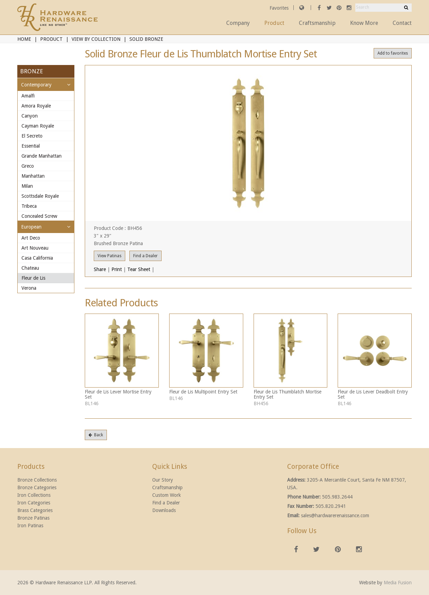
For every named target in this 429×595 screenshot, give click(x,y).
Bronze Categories (36, 487)
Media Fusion (398, 582)
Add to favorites (392, 53)
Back (96, 435)
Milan (27, 186)
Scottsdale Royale (40, 196)
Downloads (164, 510)
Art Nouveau (34, 248)
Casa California (37, 258)
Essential (30, 146)
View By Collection (96, 39)
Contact (402, 23)
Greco (27, 166)
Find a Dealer (145, 255)
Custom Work (166, 495)
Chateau (30, 268)
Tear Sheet (138, 269)
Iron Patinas (30, 525)
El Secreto (32, 136)
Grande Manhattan (41, 156)
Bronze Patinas (33, 518)
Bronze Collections (37, 480)
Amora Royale (36, 106)
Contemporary (36, 84)
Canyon (29, 116)
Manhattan (33, 176)
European (31, 227)
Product (274, 23)
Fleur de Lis (33, 278)
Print (116, 269)
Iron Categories (33, 502)
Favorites (280, 8)
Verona (28, 288)
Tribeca (29, 206)
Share (100, 269)
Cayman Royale (37, 126)
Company (238, 23)
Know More (364, 23)
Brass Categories (35, 510)
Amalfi (28, 96)
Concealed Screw (39, 216)
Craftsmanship (317, 23)
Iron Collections (34, 495)
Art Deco (30, 238)
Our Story (162, 480)
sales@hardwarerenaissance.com (335, 515)
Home (24, 39)
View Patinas (109, 255)
